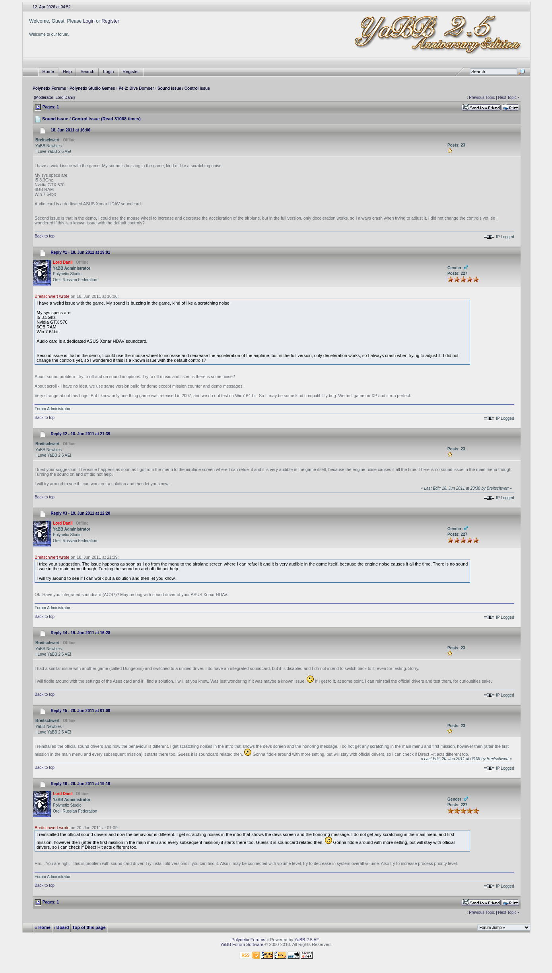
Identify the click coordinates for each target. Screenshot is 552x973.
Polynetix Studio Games (92, 88)
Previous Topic (482, 97)
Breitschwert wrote (52, 296)
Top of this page (89, 927)
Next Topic (507, 97)
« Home (43, 927)
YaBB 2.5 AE (306, 939)
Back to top (44, 236)
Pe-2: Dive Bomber (136, 88)
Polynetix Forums (49, 88)
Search (87, 71)
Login (88, 21)
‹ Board (61, 927)
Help (67, 71)
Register (110, 21)
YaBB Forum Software (242, 944)
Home (48, 71)
